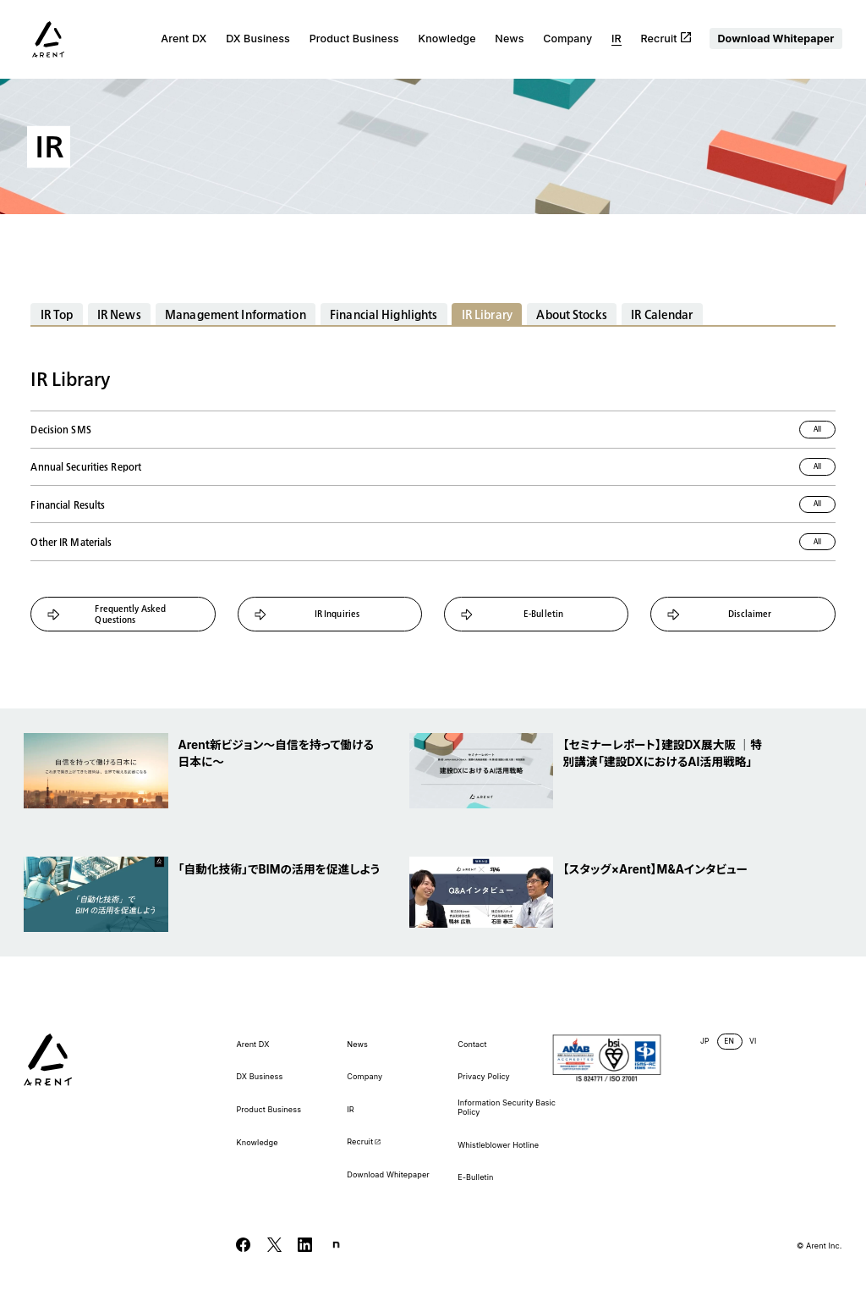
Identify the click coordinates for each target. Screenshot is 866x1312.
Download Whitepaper (775, 38)
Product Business (354, 38)
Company (567, 38)
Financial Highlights (383, 314)
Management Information (235, 314)
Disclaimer (719, 614)
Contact (472, 1044)
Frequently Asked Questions (107, 613)
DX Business (258, 38)
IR (616, 38)
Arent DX (183, 38)
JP (705, 1041)
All (817, 429)
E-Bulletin (512, 614)
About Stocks (571, 314)
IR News (119, 314)
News (509, 38)
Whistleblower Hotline (498, 1145)
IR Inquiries (307, 614)
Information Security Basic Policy (507, 1107)
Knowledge (446, 38)
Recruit (666, 38)
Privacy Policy (484, 1076)
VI (752, 1041)
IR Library (487, 314)
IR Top (57, 314)
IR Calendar (662, 314)
